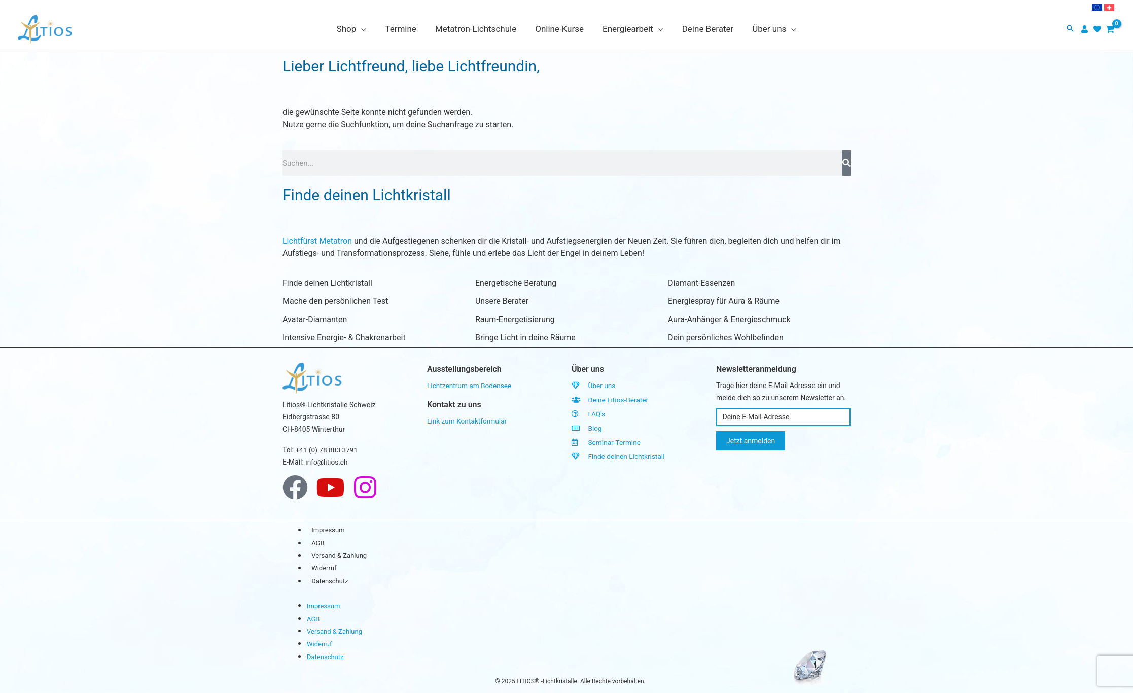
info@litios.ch (326, 462)
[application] (366, 29)
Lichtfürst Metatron (317, 241)
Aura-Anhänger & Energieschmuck (729, 319)
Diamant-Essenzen (701, 283)
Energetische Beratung (515, 283)
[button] (1070, 29)
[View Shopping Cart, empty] (1110, 29)
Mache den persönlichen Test (335, 301)
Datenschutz (330, 581)
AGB (318, 543)
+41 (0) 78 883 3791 (327, 450)
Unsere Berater (501, 301)
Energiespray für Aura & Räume (724, 301)
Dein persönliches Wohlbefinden (726, 337)
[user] (1086, 29)
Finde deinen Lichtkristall (327, 283)
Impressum (328, 530)
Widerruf (324, 568)
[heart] (1098, 29)
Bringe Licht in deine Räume (525, 337)
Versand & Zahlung (339, 556)
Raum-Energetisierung (515, 319)
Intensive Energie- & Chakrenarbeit (344, 337)
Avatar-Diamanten (314, 319)
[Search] (846, 163)
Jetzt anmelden (750, 441)
